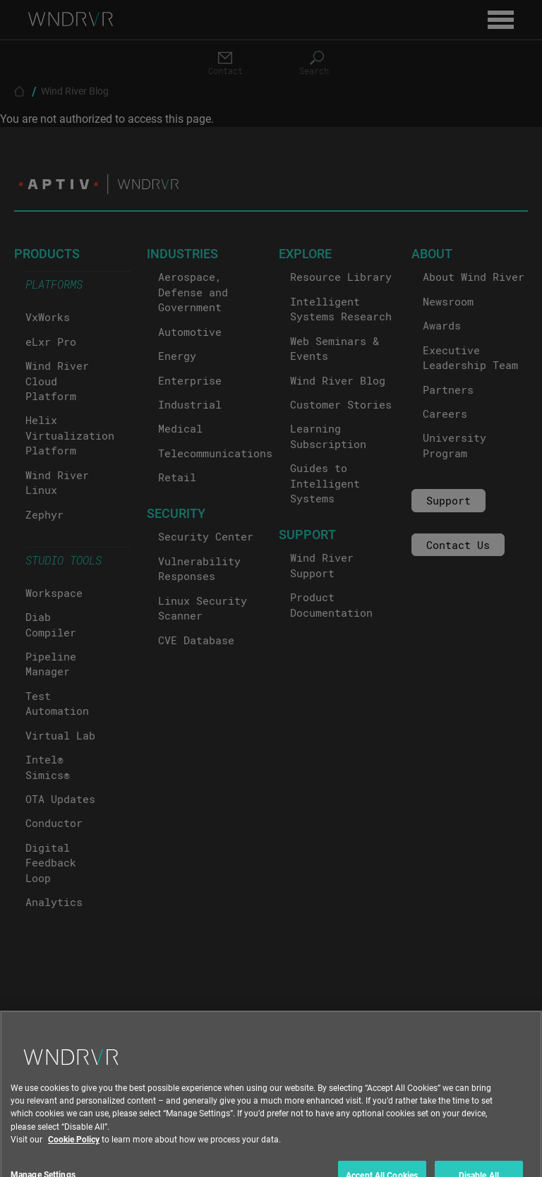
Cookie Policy (74, 1160)
